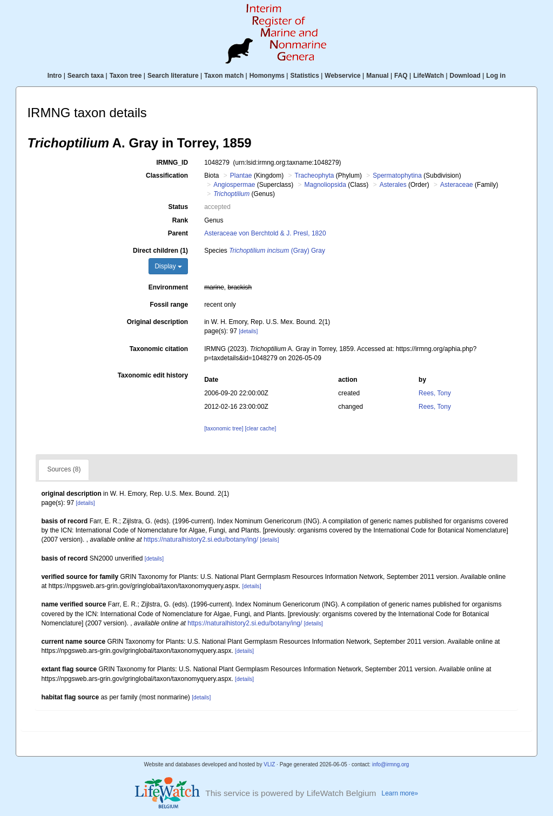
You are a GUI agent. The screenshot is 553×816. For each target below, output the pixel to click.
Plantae (241, 175)
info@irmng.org (390, 764)
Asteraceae (456, 184)
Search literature (173, 75)
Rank (180, 220)
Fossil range (169, 304)
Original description (157, 322)
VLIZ (269, 764)
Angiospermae (234, 184)
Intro (55, 75)
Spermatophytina (397, 175)
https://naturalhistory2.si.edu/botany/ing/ (201, 539)
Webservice (343, 75)
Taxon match (224, 75)
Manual (377, 75)
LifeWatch (428, 75)
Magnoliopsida (325, 184)
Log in (495, 75)
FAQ (401, 75)
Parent (178, 233)
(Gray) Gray (277, 250)
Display (168, 266)
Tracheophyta (314, 175)
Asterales (393, 184)
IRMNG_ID (172, 162)
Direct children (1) (160, 250)
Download (465, 75)
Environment (168, 287)
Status (178, 207)
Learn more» (400, 793)
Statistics (304, 75)
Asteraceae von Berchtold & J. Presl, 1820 (265, 233)
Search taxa (86, 75)
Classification (167, 175)
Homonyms (267, 75)
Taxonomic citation (159, 349)
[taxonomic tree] (223, 428)
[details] (248, 331)
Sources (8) (63, 469)
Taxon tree (126, 75)
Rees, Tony (435, 393)
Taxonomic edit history (153, 375)
